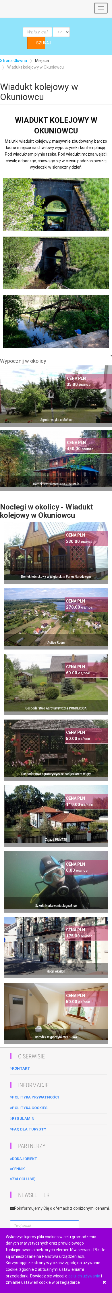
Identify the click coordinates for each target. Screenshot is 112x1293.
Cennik (17, 1168)
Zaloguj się (22, 1179)
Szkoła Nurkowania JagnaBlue (56, 906)
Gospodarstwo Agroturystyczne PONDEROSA (55, 708)
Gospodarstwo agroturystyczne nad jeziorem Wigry (56, 774)
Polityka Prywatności (34, 1097)
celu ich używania (84, 1276)
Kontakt (20, 1068)
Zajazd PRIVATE (56, 840)
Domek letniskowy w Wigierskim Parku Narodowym (56, 577)
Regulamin (22, 1118)
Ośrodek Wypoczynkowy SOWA (56, 1037)
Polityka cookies (29, 1107)
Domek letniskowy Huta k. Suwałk (56, 484)
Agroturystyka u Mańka (56, 420)
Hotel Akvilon (56, 971)
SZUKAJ (40, 43)
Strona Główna (13, 60)
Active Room (56, 643)
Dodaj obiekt (23, 1158)
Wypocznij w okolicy (23, 361)
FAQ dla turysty (28, 1129)
